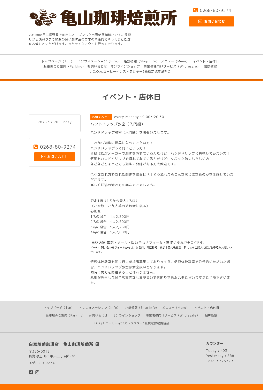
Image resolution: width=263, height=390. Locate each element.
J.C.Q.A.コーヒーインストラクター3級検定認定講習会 (130, 71)
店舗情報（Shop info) (141, 61)
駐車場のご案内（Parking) (64, 66)
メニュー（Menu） (175, 61)
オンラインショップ (125, 66)
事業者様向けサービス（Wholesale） (172, 66)
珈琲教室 (210, 66)
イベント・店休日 (206, 61)
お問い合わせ (97, 66)
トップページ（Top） (58, 61)
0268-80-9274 (215, 10)
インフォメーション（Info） (98, 61)
